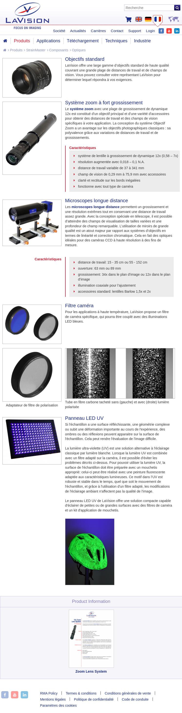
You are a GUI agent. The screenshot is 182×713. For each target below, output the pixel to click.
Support (134, 31)
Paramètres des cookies (58, 705)
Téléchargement (83, 40)
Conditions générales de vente (128, 693)
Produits (15, 50)
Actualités (78, 31)
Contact (117, 31)
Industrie (142, 40)
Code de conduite (135, 699)
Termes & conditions (81, 693)
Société (59, 31)
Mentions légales (53, 699)
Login (150, 31)
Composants (57, 50)
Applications (48, 40)
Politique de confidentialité (94, 699)
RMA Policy (49, 693)
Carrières (98, 31)
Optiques (78, 50)
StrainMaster (34, 50)
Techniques (116, 40)
